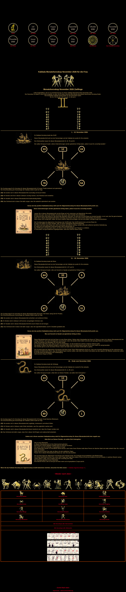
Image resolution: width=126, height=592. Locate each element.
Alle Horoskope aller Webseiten (63, 528)
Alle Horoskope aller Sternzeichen (63, 523)
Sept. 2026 (73, 33)
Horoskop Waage (21, 511)
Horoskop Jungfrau (104, 503)
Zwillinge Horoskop (104, 496)
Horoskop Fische (104, 519)
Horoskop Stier (63, 496)
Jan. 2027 (33, 46)
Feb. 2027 (53, 46)
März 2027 (73, 46)
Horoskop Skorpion (63, 511)
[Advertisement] (63, 12)
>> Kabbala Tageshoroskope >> (76, 467)
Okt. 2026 (93, 33)
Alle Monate (93, 46)
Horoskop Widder (22, 496)
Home (13, 33)
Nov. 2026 (113, 33)
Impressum (56, 590)
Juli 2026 (33, 33)
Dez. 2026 (13, 46)
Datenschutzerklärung (66, 590)
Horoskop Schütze (104, 511)
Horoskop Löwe (63, 503)
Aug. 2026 (53, 33)
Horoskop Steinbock (21, 519)
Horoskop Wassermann (63, 519)
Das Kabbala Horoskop (112, 46)
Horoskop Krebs (21, 503)
